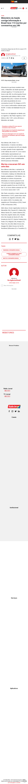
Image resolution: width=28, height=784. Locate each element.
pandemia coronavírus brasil (11, 250)
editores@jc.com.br (14, 282)
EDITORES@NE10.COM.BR (14, 782)
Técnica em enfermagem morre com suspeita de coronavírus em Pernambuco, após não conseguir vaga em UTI (13, 135)
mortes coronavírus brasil (11, 258)
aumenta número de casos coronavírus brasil (14, 254)
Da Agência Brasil (11, 54)
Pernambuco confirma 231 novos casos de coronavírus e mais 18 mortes (12, 127)
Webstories (8, 333)
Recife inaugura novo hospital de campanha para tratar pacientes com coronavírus (13, 130)
